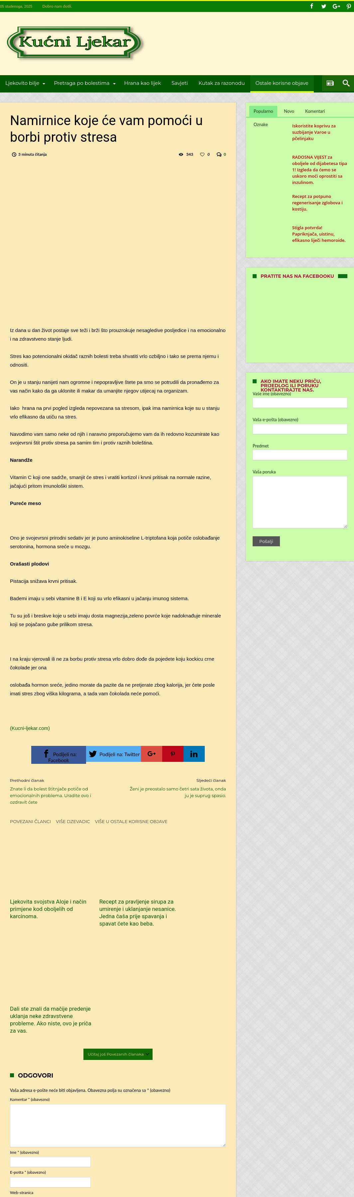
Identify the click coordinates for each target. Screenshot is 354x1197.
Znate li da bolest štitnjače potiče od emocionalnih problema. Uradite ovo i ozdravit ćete (59, 791)
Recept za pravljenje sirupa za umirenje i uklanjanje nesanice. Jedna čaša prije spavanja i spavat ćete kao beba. (117, 906)
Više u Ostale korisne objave (131, 821)
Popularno (263, 111)
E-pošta (28, 1062)
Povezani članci (30, 821)
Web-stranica (21, 1082)
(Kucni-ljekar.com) (30, 728)
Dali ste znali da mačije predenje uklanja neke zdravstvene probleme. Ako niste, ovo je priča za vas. (189, 906)
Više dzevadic (73, 821)
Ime (24, 1042)
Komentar (30, 989)
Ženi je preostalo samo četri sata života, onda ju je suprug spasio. (177, 787)
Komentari (315, 111)
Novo (289, 111)
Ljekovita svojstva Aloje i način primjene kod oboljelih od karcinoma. (40, 898)
